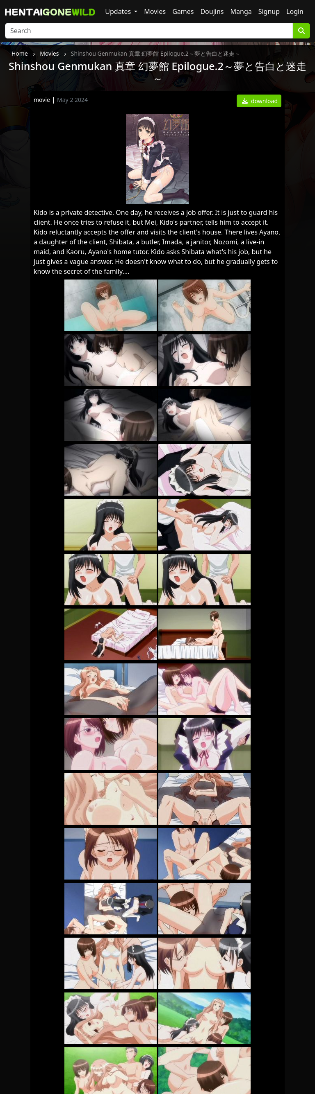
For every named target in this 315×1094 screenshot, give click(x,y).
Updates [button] (118, 11)
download (260, 101)
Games (183, 11)
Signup (269, 11)
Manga (241, 11)
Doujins (212, 11)
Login (295, 11)
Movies (155, 11)
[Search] (149, 30)
